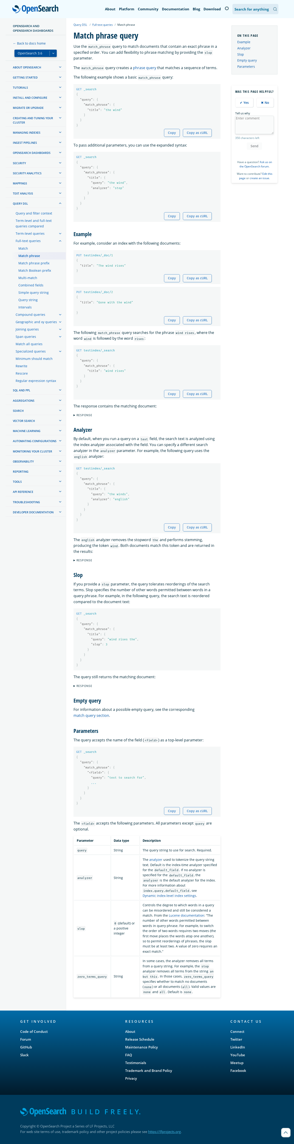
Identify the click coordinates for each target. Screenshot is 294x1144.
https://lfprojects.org (164, 1131)
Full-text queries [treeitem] (28, 241)
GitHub (26, 1047)
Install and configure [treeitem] (30, 98)
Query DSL (80, 25)
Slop (240, 54)
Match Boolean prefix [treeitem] (34, 270)
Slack (24, 1055)
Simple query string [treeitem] (33, 292)
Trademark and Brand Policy (148, 1070)
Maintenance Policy (141, 1047)
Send (254, 146)
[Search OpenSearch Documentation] (255, 9)
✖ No (265, 102)
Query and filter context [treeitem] (34, 213)
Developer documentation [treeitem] (33, 512)
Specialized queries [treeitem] (31, 351)
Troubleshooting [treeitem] (26, 502)
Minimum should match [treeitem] (34, 358)
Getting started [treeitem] (25, 77)
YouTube (237, 1055)
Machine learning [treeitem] (26, 431)
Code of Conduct (34, 1031)
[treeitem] (60, 67)
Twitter (236, 1039)
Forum (25, 1039)
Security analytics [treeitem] (27, 173)
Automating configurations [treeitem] (35, 441)
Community (148, 9)
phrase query (144, 67)
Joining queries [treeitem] (27, 329)
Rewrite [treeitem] (21, 366)
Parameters (246, 66)
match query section (91, 715)
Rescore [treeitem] (22, 373)
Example (243, 42)
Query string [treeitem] (28, 300)
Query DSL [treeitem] (20, 204)
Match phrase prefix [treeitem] (33, 263)
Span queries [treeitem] (26, 336)
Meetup (236, 1062)
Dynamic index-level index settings (169, 895)
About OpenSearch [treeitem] (27, 67)
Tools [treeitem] (17, 482)
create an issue (259, 178)
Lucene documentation (186, 915)
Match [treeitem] (23, 248)
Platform (126, 9)
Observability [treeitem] (23, 461)
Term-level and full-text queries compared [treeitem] (34, 223)
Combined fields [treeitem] (30, 285)
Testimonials (135, 1062)
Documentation (175, 9)
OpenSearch (36, 9)
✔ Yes (244, 102)
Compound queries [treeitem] (30, 314)
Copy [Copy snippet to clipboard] (172, 132)
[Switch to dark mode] (226, 8)
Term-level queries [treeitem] (30, 233)
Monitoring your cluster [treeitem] (32, 451)
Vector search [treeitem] (24, 421)
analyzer (155, 859)
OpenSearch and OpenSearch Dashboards (33, 28)
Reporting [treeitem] (20, 472)
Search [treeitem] (18, 411)
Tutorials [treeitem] (20, 88)
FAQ (128, 1055)
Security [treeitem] (19, 163)
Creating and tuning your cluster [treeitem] (33, 120)
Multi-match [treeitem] (27, 278)
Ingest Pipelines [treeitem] (25, 143)
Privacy (131, 1078)
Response (84, 415)
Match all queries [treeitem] (29, 344)
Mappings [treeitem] (20, 183)
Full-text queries (102, 25)
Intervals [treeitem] (25, 307)
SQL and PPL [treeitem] (21, 390)
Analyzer (244, 48)
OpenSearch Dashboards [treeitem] (32, 153)
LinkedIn (237, 1047)
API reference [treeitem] (23, 492)
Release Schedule (139, 1039)
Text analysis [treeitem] (23, 193)
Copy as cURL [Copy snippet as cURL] (197, 132)
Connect (237, 1031)
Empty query (247, 60)
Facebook (238, 1070)
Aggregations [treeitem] (23, 401)
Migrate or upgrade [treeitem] (28, 108)
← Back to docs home (29, 43)
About (110, 9)
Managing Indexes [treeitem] (26, 133)
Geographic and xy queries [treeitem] (36, 322)
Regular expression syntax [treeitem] (36, 381)
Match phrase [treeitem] (29, 256)
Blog (196, 9)
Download (212, 9)
